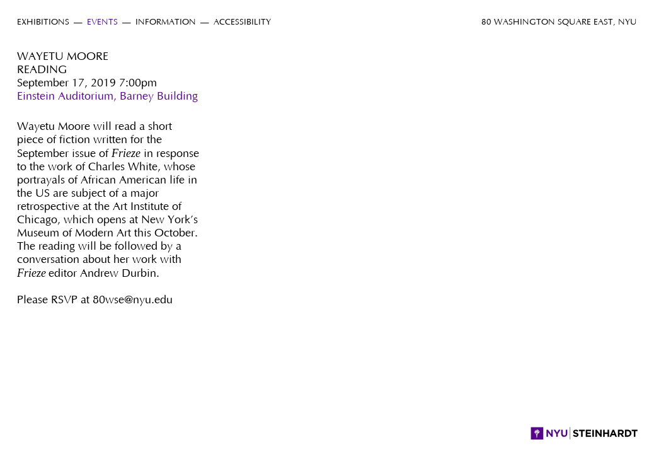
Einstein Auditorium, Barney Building (107, 96)
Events (102, 22)
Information (165, 22)
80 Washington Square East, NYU (559, 22)
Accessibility (242, 22)
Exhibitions (43, 22)
